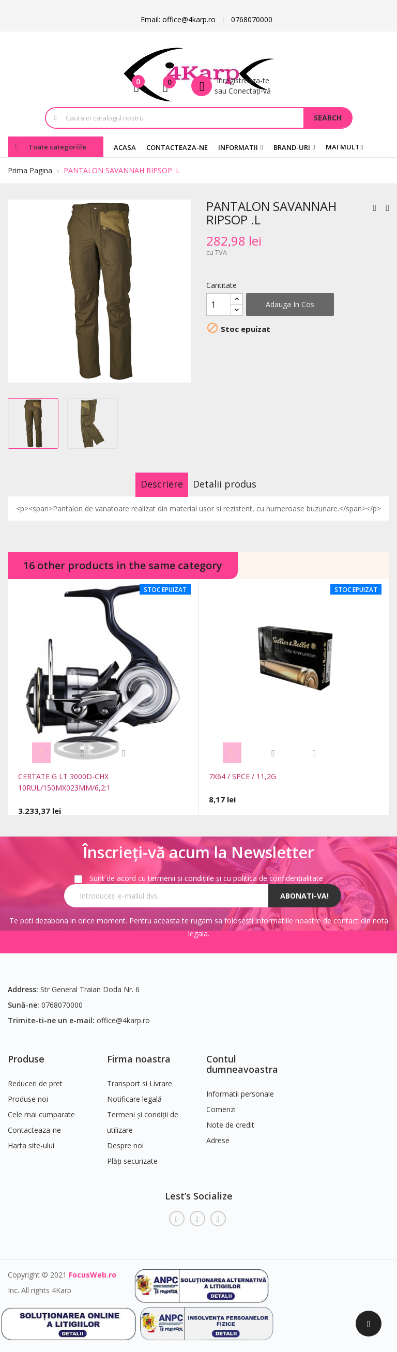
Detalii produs (235, 484)
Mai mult (343, 146)
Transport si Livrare (139, 1077)
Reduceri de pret (35, 1077)
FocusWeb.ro (92, 1268)
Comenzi (221, 1103)
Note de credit (230, 1118)
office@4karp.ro (123, 1014)
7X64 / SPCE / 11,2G (242, 776)
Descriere (151, 484)
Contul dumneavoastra (242, 1057)
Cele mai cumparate (41, 1108)
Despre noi (125, 1139)
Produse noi (28, 1093)
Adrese (218, 1134)
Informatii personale (240, 1087)
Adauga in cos (290, 304)
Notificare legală (134, 1093)
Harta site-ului (31, 1139)
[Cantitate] (218, 304)
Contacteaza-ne (34, 1124)
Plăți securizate (132, 1155)
